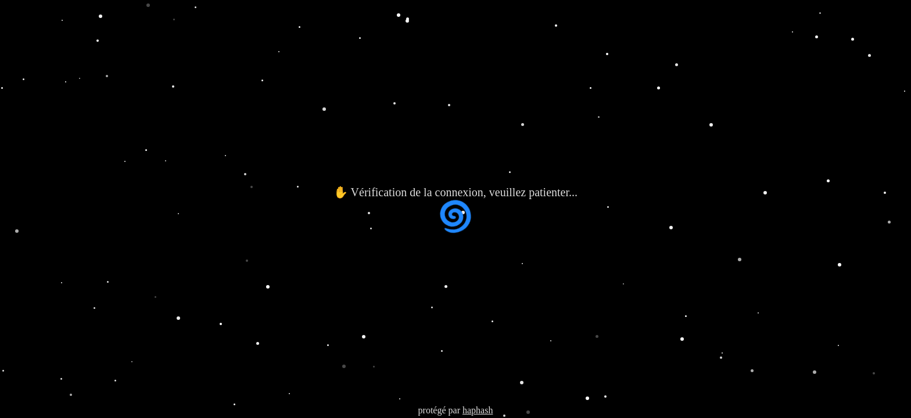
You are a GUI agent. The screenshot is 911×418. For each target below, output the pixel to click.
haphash (477, 410)
